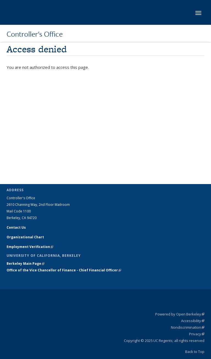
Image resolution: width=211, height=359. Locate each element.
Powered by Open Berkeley (179, 314)
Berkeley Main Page (26, 263)
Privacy (196, 333)
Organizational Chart (25, 237)
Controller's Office (35, 34)
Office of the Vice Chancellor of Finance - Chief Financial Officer (64, 270)
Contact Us (16, 227)
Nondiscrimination (187, 327)
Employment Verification (30, 246)
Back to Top (194, 351)
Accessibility (192, 320)
